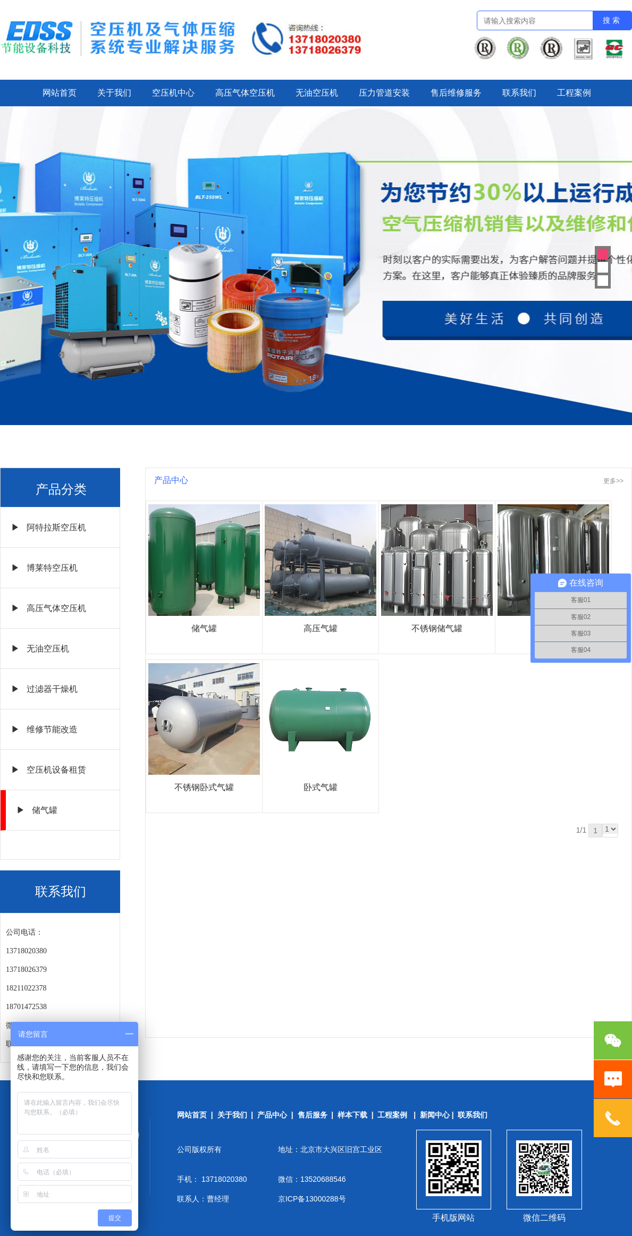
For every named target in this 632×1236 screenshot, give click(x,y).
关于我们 (114, 92)
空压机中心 (173, 92)
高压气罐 (321, 628)
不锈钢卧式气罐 (204, 787)
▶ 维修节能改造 (44, 729)
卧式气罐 (321, 787)
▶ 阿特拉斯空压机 (48, 527)
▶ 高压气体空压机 (48, 608)
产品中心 (272, 1115)
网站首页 (60, 92)
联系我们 (519, 92)
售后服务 (312, 1115)
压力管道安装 (384, 92)
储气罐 (204, 628)
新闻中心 (435, 1115)
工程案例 (574, 92)
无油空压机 (317, 92)
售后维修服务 (456, 92)
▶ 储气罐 (36, 810)
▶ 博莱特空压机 (44, 567)
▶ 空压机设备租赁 (48, 769)
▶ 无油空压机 (40, 648)
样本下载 (352, 1115)
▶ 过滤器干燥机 (44, 688)
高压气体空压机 (245, 92)
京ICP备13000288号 (312, 1199)
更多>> (613, 481)
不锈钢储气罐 (436, 628)
